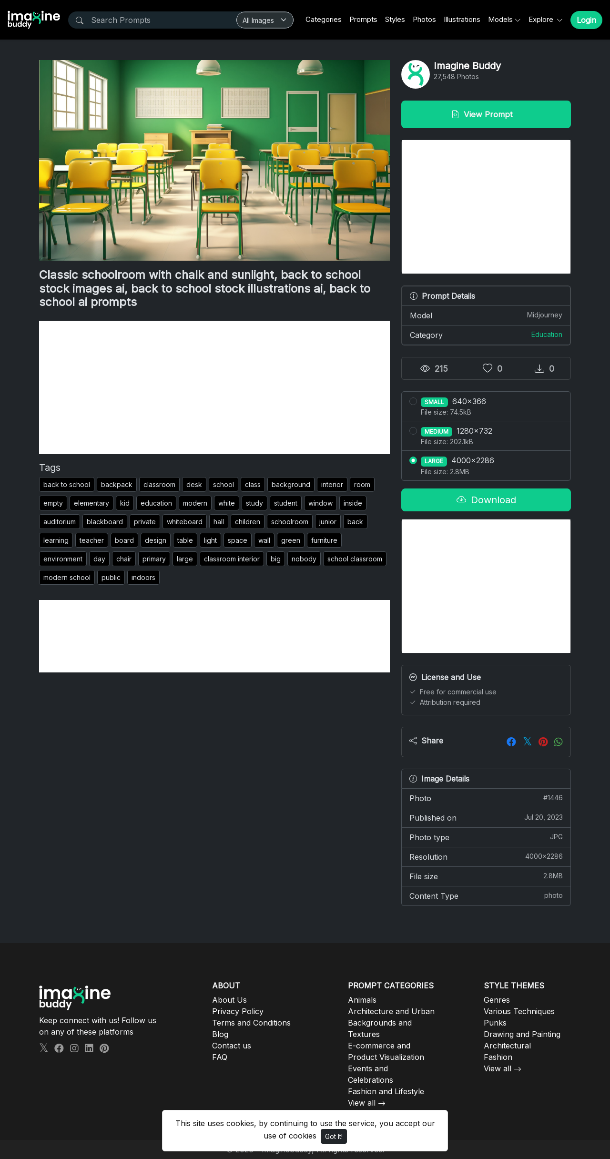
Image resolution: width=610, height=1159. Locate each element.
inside (353, 503)
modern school (67, 577)
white (226, 503)
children (247, 522)
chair (124, 559)
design (155, 540)
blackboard (105, 522)
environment (62, 559)
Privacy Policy (238, 1011)
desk (194, 484)
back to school (66, 484)
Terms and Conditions (251, 1022)
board (124, 540)
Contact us (231, 1045)
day (99, 559)
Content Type (486, 895)
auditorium (59, 522)
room (362, 484)
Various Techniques (519, 1011)
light (210, 540)
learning (56, 540)
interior (332, 484)
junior (327, 522)
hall (219, 522)
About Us (229, 1000)
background (291, 484)
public (111, 577)
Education (546, 334)
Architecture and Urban (391, 1011)
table (185, 540)
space (237, 540)
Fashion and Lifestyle (386, 1091)
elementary (91, 503)
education (156, 503)
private (145, 522)
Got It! (334, 1136)
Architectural (507, 1045)
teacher (92, 540)
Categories (323, 19)
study (254, 503)
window (320, 503)
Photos (424, 19)
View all (362, 1103)
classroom (159, 484)
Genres (497, 1000)
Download (486, 500)
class (253, 484)
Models (500, 19)
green (290, 540)
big (276, 559)
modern (195, 503)
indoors (143, 577)
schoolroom (289, 522)
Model (486, 315)
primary (154, 559)
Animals (362, 1000)
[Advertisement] (214, 387)
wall (264, 540)
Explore (542, 19)
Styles (395, 19)
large (185, 559)
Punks (495, 1022)
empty (53, 503)
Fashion (498, 1057)
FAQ (219, 1057)
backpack (116, 484)
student (285, 503)
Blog (220, 1034)
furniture (324, 540)
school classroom (354, 559)
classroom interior (232, 559)
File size (486, 876)
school (223, 484)
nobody (304, 559)
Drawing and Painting (522, 1034)
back (355, 522)
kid (125, 503)
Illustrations (462, 19)
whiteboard (185, 522)
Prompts (363, 19)
